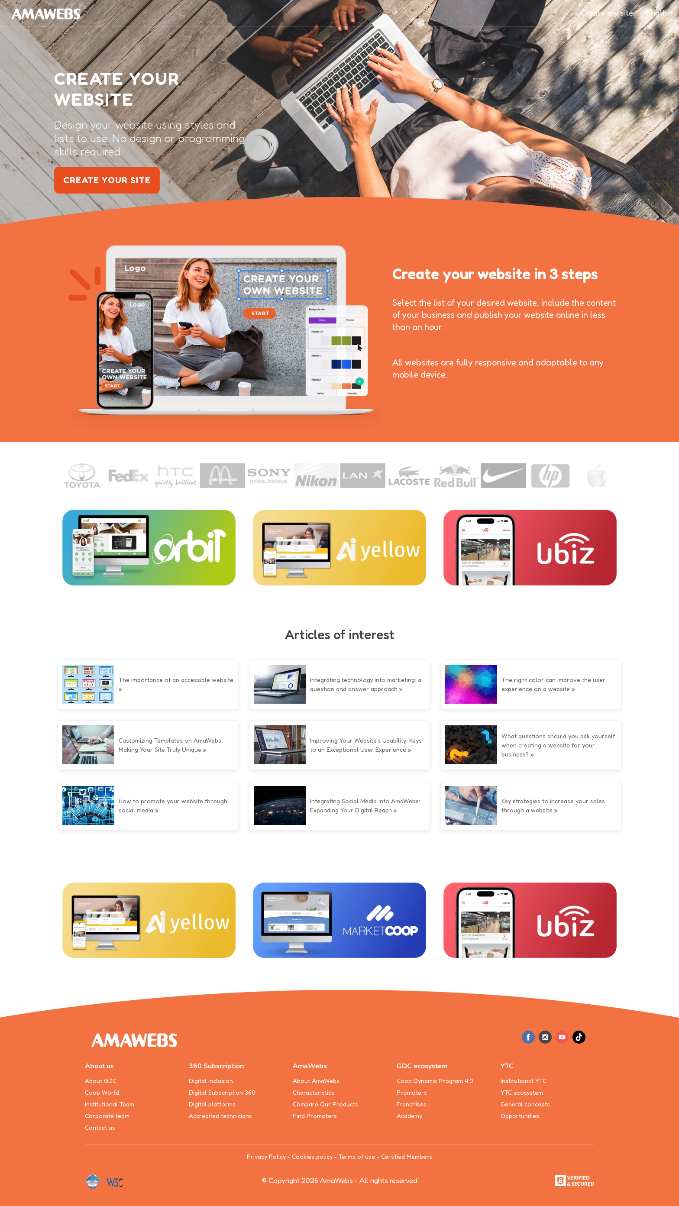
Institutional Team (109, 1104)
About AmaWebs (316, 1080)
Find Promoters (315, 1115)
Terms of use (357, 1156)
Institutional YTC (523, 1080)
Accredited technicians (220, 1115)
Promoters (412, 1092)
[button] (659, 13)
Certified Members (406, 1156)
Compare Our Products (325, 1104)
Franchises (412, 1104)
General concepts (525, 1104)
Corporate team (107, 1115)
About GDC (100, 1080)
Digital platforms (212, 1104)
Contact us (100, 1127)
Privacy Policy (266, 1156)
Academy (409, 1115)
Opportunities (520, 1115)
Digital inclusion (211, 1080)
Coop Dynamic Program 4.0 (435, 1080)
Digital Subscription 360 (222, 1092)
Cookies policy (312, 1156)
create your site (107, 180)
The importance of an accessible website (176, 679)
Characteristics (313, 1092)
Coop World (102, 1092)
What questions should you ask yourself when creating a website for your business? (558, 745)
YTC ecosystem (522, 1092)
